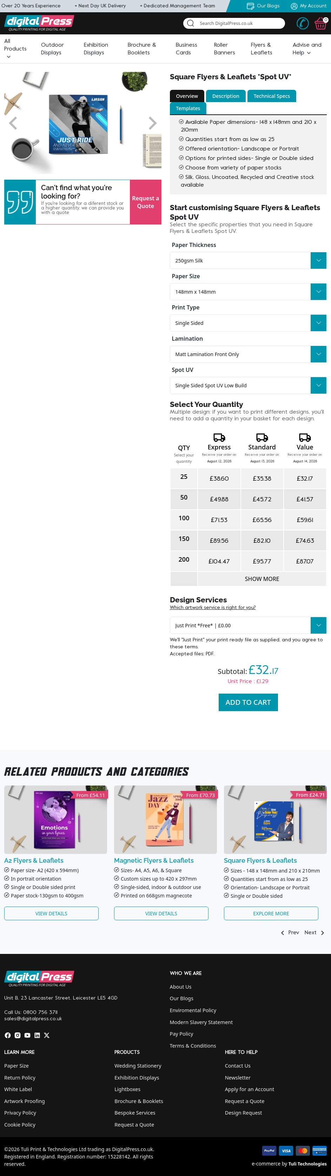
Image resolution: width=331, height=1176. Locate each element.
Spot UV (182, 370)
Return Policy (19, 1077)
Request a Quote (145, 202)
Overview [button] (187, 96)
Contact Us (238, 1065)
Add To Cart (248, 702)
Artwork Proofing (24, 1101)
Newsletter (238, 1077)
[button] (15, 49)
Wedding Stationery (137, 1065)
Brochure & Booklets (138, 1101)
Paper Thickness (194, 245)
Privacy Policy (20, 1112)
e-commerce (266, 1163)
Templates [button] (188, 108)
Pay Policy (181, 1033)
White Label (18, 1089)
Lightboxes (127, 1089)
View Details (51, 913)
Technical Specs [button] (272, 96)
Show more (262, 579)
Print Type (186, 307)
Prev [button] (288, 933)
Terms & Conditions (193, 1045)
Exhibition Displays (136, 1077)
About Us (181, 986)
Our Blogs (181, 998)
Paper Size (186, 276)
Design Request (243, 1112)
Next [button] (316, 933)
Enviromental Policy (193, 1010)
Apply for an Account (249, 1089)
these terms (184, 647)
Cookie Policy (19, 1124)
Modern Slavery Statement (201, 1022)
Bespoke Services (134, 1112)
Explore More (271, 913)
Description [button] (225, 96)
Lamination (187, 338)
